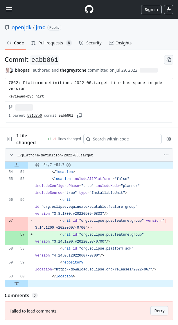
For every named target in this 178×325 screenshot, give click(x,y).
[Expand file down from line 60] (16, 283)
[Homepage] (89, 9)
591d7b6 (34, 116)
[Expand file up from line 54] (16, 165)
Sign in (151, 9)
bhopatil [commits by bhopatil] (23, 70)
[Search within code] (120, 139)
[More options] (166, 155)
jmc (40, 27)
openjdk (22, 27)
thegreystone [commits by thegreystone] (73, 70)
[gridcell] (89, 165)
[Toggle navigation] (9, 9)
